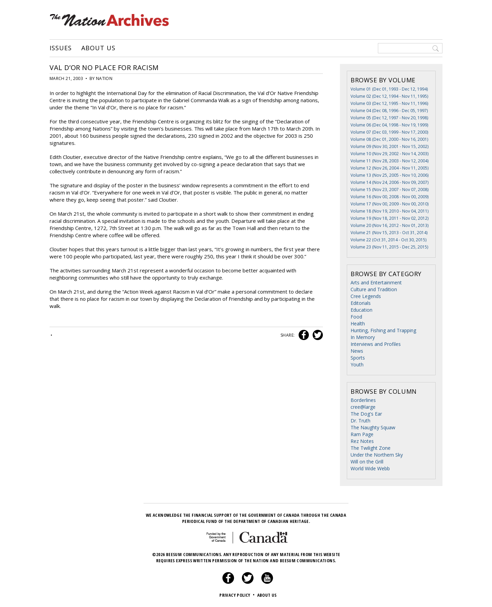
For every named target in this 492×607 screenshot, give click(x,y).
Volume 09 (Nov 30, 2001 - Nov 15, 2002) (389, 146)
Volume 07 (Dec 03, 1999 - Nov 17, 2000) (389, 132)
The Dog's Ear (366, 413)
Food (356, 316)
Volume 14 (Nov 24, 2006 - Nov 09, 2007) (389, 182)
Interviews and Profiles (376, 344)
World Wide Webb (370, 468)
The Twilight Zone (371, 448)
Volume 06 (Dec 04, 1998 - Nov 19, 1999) (389, 125)
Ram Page (362, 434)
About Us (98, 48)
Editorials (361, 303)
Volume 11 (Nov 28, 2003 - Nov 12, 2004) (389, 161)
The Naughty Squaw (373, 427)
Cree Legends (366, 296)
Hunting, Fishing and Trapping (383, 330)
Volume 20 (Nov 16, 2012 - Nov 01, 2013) (389, 225)
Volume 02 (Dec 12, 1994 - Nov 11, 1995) (389, 96)
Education (361, 310)
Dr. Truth (360, 420)
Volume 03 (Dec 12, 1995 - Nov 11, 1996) (389, 103)
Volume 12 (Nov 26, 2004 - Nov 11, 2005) (389, 168)
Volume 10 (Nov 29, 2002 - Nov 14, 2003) (389, 154)
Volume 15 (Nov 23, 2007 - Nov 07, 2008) (389, 189)
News (357, 351)
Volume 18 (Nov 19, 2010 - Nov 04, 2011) (389, 211)
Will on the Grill (367, 461)
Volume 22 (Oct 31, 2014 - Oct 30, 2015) (388, 240)
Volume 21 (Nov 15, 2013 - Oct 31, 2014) (389, 232)
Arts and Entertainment (376, 282)
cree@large (363, 407)
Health (358, 323)
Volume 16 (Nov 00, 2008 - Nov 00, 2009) (389, 197)
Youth (357, 364)
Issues (60, 48)
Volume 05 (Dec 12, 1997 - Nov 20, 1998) (389, 118)
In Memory (363, 337)
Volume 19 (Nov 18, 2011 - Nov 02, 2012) (389, 218)
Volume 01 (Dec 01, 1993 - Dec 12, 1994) (389, 89)
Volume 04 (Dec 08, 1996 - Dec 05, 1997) (389, 110)
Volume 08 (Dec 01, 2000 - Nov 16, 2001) (389, 139)
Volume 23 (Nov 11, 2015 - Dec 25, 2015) (389, 247)
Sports (358, 357)
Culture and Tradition (374, 289)
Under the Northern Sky (377, 454)
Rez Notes (362, 441)
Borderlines (363, 400)
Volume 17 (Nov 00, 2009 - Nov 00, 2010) (389, 204)
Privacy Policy (237, 595)
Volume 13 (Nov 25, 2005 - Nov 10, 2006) (389, 175)
